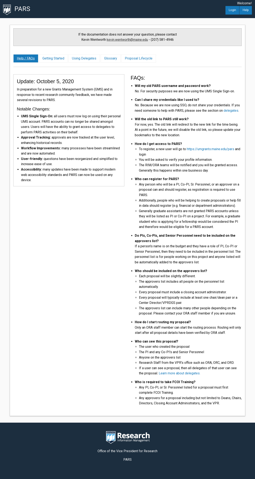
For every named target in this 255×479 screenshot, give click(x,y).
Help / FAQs (26, 58)
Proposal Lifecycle (138, 58)
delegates (231, 111)
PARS (22, 9)
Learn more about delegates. (179, 373)
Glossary (110, 58)
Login (232, 10)
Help (246, 10)
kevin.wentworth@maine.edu (127, 40)
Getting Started (53, 58)
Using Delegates (84, 58)
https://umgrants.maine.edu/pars (210, 149)
